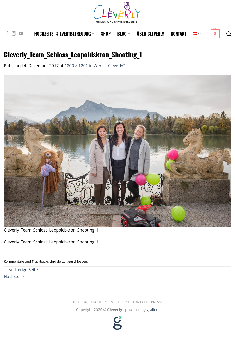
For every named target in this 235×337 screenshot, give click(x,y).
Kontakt (178, 34)
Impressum (119, 302)
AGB (75, 302)
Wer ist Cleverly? (109, 65)
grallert (153, 309)
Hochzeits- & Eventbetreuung (64, 34)
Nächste (14, 276)
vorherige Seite (21, 269)
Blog (124, 34)
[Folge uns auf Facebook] (7, 33)
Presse (157, 302)
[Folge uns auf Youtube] (21, 33)
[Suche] (228, 33)
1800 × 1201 (76, 65)
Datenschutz (94, 302)
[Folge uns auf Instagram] (14, 33)
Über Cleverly (150, 34)
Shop (106, 34)
